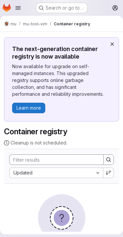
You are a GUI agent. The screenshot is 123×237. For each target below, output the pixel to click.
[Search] (53, 160)
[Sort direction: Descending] (108, 173)
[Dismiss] (112, 44)
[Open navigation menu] (18, 8)
